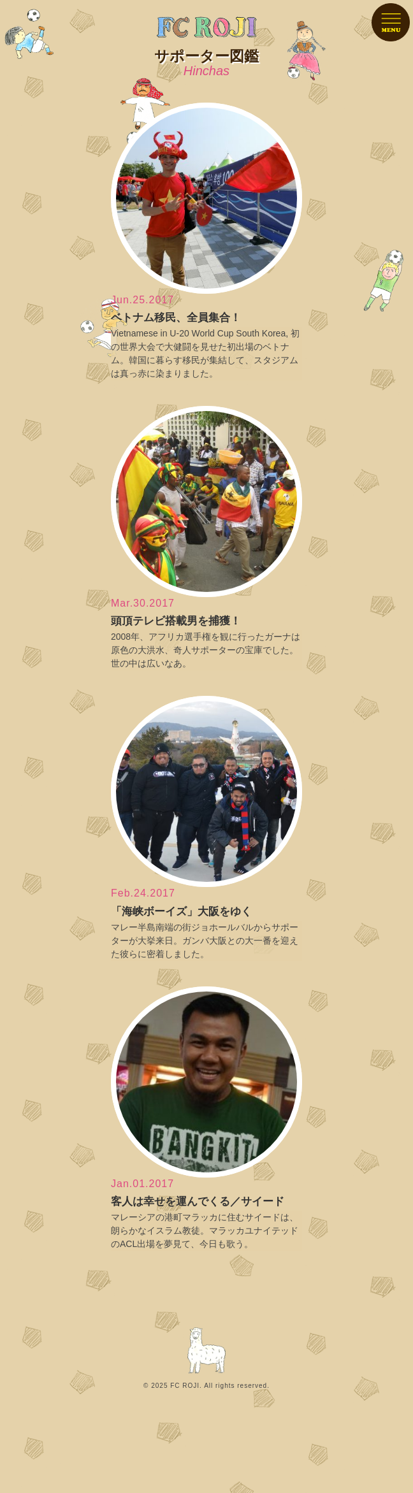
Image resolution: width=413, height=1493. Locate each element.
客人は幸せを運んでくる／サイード (197, 1201)
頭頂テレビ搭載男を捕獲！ (176, 621)
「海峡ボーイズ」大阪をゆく (181, 911)
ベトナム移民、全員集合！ (176, 318)
